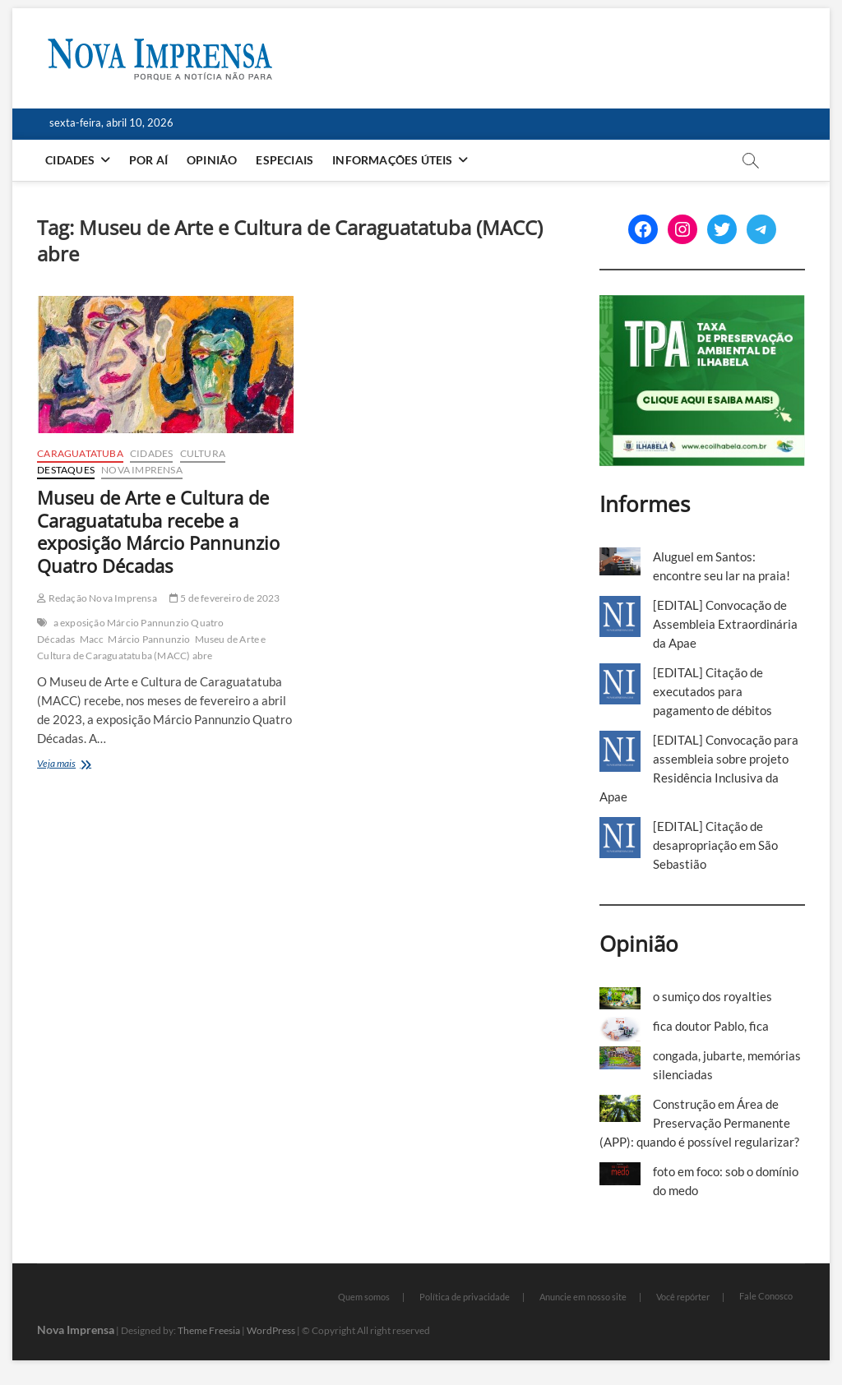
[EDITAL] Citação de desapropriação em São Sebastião (715, 845)
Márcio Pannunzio (149, 639)
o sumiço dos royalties (712, 996)
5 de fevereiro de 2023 (224, 598)
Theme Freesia (209, 1330)
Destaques (66, 470)
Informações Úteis (392, 160)
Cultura (202, 453)
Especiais (284, 160)
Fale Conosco (766, 1295)
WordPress (271, 1330)
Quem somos (364, 1296)
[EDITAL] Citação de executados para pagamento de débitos (712, 691)
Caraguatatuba (80, 453)
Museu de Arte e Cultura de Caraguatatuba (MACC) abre (151, 647)
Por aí (148, 160)
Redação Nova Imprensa (97, 598)
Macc (92, 639)
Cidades (70, 160)
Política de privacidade (464, 1296)
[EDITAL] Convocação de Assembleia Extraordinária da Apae (725, 624)
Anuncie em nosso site (583, 1296)
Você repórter (683, 1296)
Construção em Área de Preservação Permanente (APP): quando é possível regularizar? (699, 1122)
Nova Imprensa (142, 470)
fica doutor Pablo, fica (711, 1025)
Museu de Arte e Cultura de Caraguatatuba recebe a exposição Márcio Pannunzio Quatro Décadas (158, 532)
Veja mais (86, 764)
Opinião (212, 160)
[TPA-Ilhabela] (702, 304)
